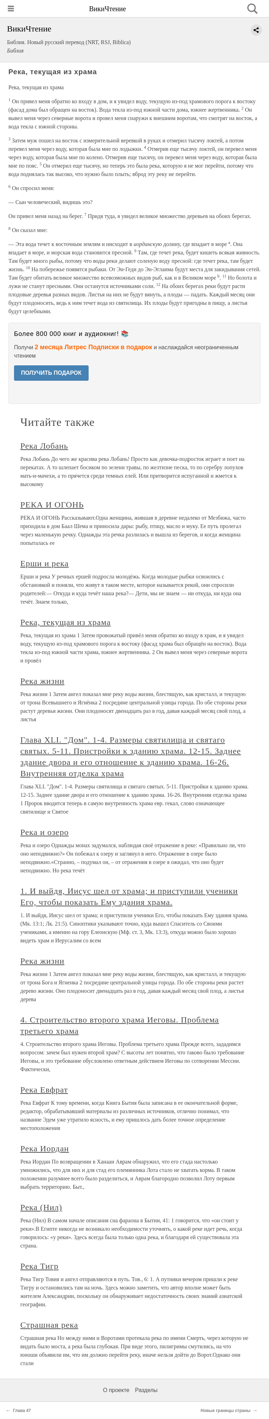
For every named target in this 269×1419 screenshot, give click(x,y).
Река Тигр (39, 1266)
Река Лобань (44, 445)
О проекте (116, 1390)
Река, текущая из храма (65, 622)
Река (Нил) (41, 1207)
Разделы (146, 1390)
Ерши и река (44, 563)
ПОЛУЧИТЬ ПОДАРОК (51, 373)
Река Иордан (44, 1148)
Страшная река (49, 1324)
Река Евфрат (44, 1089)
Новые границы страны (225, 1410)
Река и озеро (44, 832)
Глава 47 (22, 1410)
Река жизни (42, 681)
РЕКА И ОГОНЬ (52, 504)
